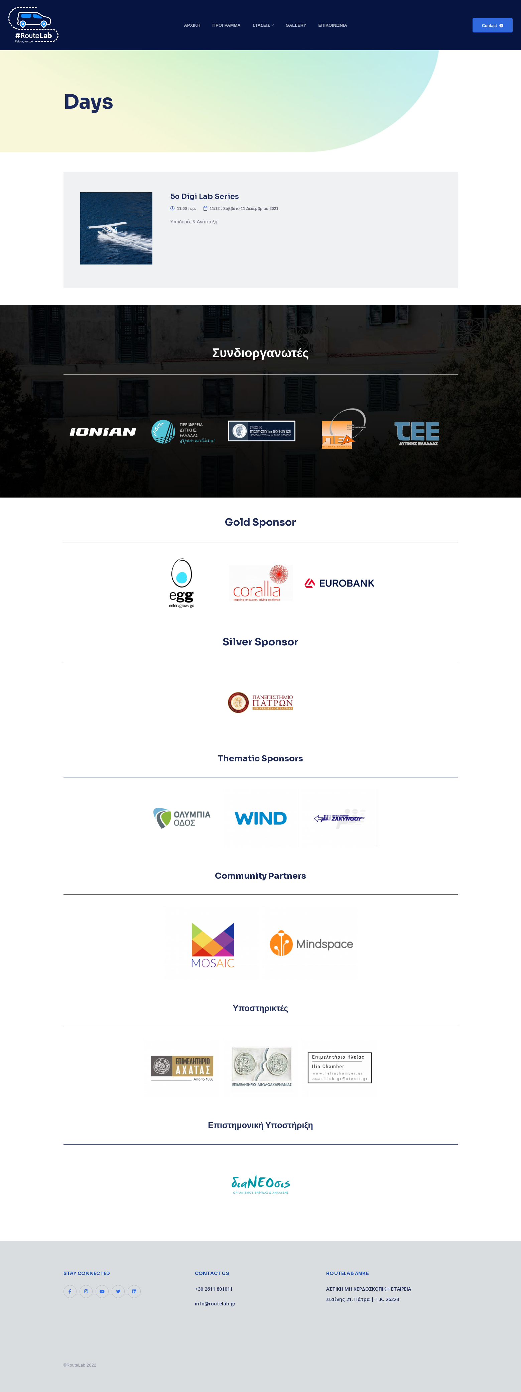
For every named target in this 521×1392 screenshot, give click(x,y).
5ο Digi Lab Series (204, 196)
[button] (493, 25)
